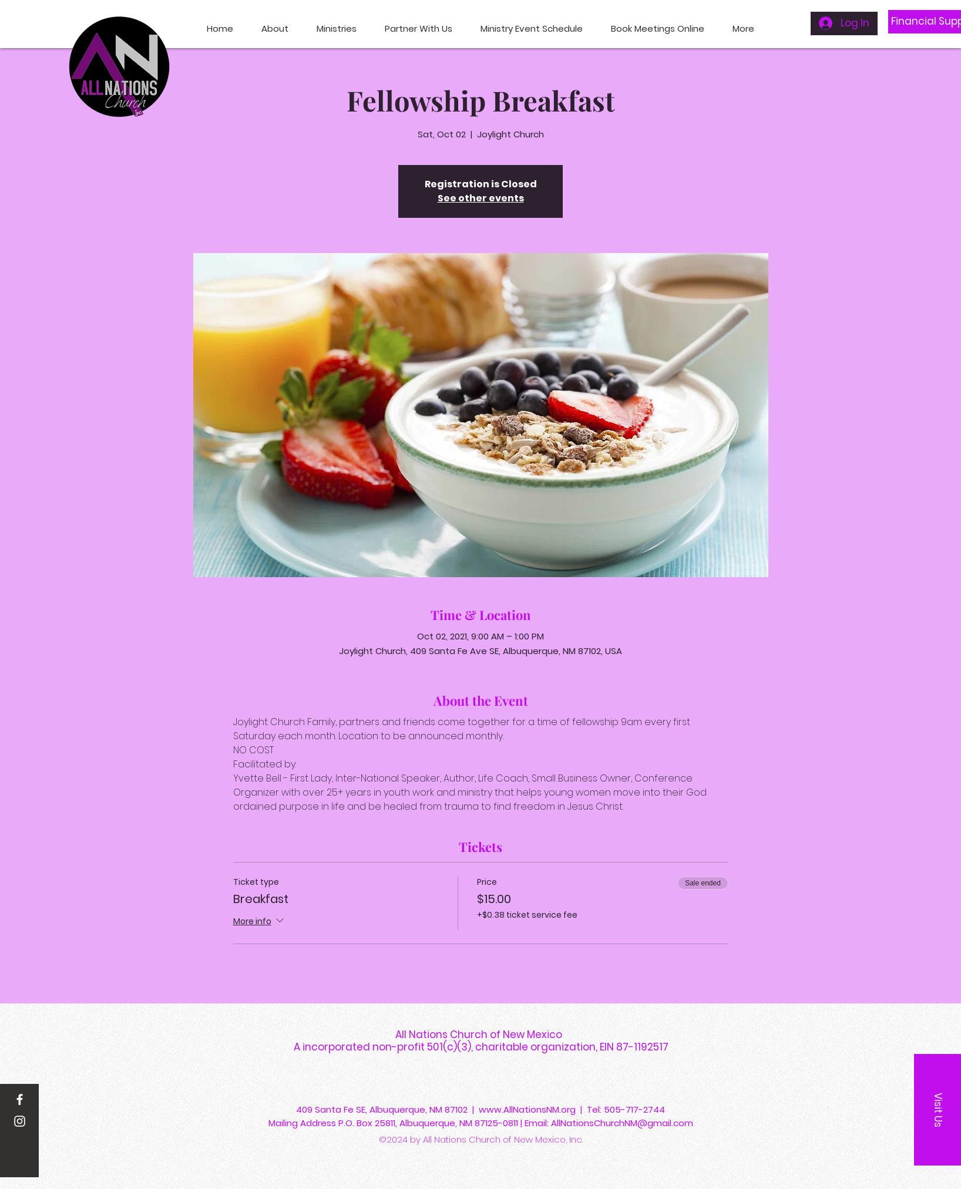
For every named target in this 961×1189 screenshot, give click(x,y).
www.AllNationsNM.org (527, 1109)
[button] (937, 1110)
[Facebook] (19, 1099)
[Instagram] (19, 1121)
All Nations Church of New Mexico (481, 1035)
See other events (481, 198)
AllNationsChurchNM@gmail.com (622, 1123)
